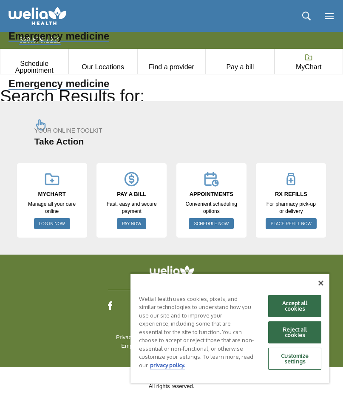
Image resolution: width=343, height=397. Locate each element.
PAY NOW (132, 223)
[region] (229, 328)
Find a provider (171, 67)
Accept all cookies (294, 306)
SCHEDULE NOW (211, 223)
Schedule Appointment (34, 67)
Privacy (125, 337)
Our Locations (103, 67)
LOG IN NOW (52, 223)
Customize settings (295, 358)
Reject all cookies (295, 332)
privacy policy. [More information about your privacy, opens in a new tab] (167, 365)
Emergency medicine (59, 83)
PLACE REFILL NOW (291, 223)
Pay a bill (240, 67)
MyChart (308, 67)
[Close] (320, 283)
